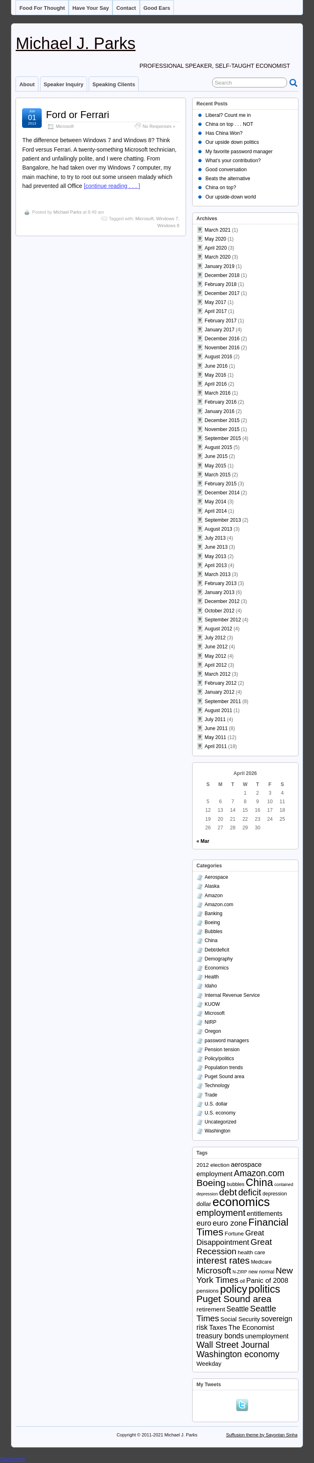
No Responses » (159, 126)
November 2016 (222, 348)
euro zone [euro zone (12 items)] (230, 1223)
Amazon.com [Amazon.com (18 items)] (259, 1173)
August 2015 (218, 447)
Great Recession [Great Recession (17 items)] (234, 1246)
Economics (217, 968)
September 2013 (223, 520)
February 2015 (221, 484)
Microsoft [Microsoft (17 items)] (214, 1270)
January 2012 (220, 692)
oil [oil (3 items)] (242, 1281)
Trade (211, 1095)
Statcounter (12, 1459)
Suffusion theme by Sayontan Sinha (262, 1434)
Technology (217, 1085)
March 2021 (218, 230)
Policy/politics (219, 1058)
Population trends (224, 1067)
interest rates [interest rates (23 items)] (223, 1260)
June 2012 (216, 647)
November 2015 (222, 429)
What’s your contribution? (233, 160)
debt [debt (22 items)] (228, 1192)
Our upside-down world (231, 197)
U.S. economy (220, 1113)
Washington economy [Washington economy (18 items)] (238, 1354)
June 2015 (216, 456)
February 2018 (221, 284)
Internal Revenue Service (232, 995)
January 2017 (220, 330)
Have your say (90, 8)
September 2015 (223, 438)
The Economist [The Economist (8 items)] (251, 1327)
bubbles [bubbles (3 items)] (235, 1184)
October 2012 (220, 611)
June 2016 (216, 366)
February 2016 (221, 402)
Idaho (211, 986)
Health (212, 977)
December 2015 (222, 420)
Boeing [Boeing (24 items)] (211, 1182)
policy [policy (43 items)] (233, 1289)
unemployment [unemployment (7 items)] (267, 1336)
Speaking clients (113, 84)
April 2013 (216, 565)
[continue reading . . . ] (112, 186)
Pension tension (222, 1049)
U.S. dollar (216, 1104)
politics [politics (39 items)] (264, 1289)
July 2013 (215, 538)
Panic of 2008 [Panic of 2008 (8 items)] (267, 1280)
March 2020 (218, 257)
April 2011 (216, 746)
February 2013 (221, 583)
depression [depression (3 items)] (274, 1194)
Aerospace (216, 877)
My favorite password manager (239, 151)
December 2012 (222, 601)
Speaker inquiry (63, 84)
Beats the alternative (228, 178)
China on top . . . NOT (229, 124)
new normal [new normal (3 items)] (261, 1272)
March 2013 (218, 574)
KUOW (212, 1004)
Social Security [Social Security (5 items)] (240, 1319)
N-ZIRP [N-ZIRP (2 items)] (240, 1271)
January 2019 (220, 266)
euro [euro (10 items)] (204, 1223)
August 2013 (218, 529)
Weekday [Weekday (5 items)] (209, 1363)
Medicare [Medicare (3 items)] (261, 1262)
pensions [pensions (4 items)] (208, 1291)
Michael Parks (67, 212)
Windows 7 (167, 218)
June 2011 (216, 728)
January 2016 (220, 411)
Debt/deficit (217, 950)
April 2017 (216, 311)
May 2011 (216, 737)
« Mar (203, 841)
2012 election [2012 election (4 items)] (213, 1165)
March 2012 (218, 674)
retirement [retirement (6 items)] (211, 1309)
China (211, 940)
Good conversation (226, 169)
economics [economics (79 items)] (241, 1201)
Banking (213, 913)
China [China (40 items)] (259, 1182)
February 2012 (221, 683)
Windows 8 (168, 225)
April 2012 (216, 665)
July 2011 (215, 719)
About (26, 84)
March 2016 (218, 393)
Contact (126, 8)
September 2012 (223, 620)
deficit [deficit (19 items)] (249, 1192)
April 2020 (216, 248)
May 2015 (216, 466)
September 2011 (223, 701)
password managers (227, 1040)
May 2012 (216, 656)
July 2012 (215, 638)
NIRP (211, 1022)
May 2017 (216, 302)
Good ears (157, 8)
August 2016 (218, 357)
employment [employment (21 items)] (221, 1213)
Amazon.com (219, 904)
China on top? (221, 187)
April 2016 (216, 384)
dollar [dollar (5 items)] (204, 1204)
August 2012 (218, 629)
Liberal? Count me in (228, 115)
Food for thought (42, 8)
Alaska (212, 886)
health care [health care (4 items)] (251, 1252)
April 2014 (216, 511)
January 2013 (220, 592)
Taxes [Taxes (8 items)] (218, 1327)
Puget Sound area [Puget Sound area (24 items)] (234, 1298)
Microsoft (65, 126)
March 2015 (218, 475)
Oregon (213, 1031)
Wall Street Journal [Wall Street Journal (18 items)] (233, 1344)
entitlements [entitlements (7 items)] (265, 1213)
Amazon (214, 895)
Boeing (212, 922)
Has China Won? (224, 133)
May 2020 (216, 239)
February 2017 (221, 321)
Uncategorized (220, 1122)
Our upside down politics (232, 142)
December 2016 (222, 339)
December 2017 (222, 293)
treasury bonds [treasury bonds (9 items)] (220, 1336)
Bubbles (213, 931)
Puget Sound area (224, 1076)
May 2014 (216, 502)
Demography (219, 959)
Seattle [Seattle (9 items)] (238, 1309)
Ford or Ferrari (77, 114)
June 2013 (216, 547)
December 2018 (222, 275)
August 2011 (218, 710)
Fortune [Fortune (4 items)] (234, 1234)
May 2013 (216, 556)
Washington (218, 1131)
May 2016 (216, 375)
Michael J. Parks (75, 43)
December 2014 (222, 493)
